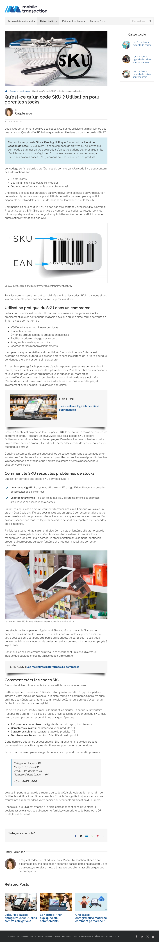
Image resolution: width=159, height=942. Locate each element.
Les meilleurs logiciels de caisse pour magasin (142, 74)
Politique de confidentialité (84, 936)
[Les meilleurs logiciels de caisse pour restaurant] (126, 56)
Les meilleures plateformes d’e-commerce (52, 666)
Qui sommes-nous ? (62, 936)
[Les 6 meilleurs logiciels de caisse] (126, 42)
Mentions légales (104, 936)
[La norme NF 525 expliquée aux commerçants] (56, 894)
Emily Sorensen (23, 113)
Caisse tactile (137, 34)
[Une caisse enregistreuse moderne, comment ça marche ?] (91, 894)
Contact (117, 936)
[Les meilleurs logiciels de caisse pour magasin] (126, 71)
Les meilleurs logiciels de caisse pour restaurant (142, 59)
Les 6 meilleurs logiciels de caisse (142, 43)
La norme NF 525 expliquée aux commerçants (51, 918)
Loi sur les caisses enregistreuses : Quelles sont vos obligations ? (21, 918)
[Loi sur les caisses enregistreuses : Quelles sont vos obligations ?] (21, 894)
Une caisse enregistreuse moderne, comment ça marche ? (91, 918)
